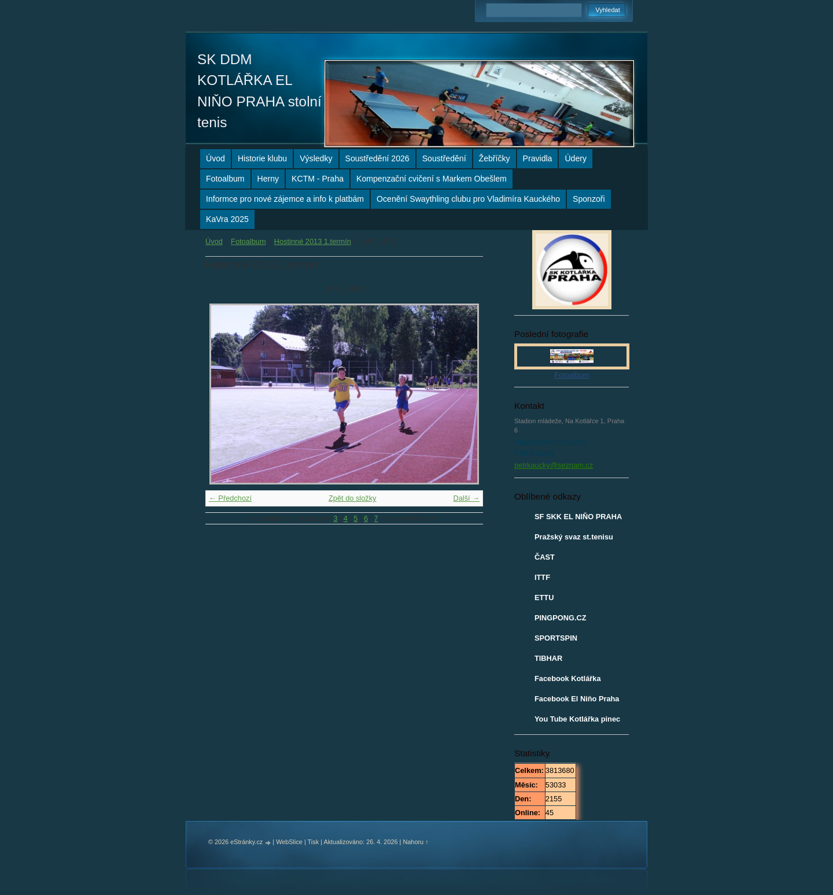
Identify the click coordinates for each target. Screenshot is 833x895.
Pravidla (537, 158)
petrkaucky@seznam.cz (553, 465)
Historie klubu (262, 158)
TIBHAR (548, 658)
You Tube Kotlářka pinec (577, 719)
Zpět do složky (353, 498)
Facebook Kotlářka (568, 678)
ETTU (544, 597)
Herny (268, 178)
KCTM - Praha (318, 178)
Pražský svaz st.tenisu (574, 536)
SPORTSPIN (556, 638)
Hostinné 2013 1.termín (312, 241)
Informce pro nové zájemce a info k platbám (285, 199)
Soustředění (444, 158)
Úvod (215, 158)
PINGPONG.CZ (561, 617)
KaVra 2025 (227, 219)
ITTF (542, 577)
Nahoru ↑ (415, 841)
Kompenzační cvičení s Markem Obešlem (431, 178)
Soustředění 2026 (377, 158)
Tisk (313, 841)
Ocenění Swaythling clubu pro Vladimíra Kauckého (468, 199)
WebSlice (289, 841)
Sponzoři (589, 199)
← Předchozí (230, 498)
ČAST (545, 557)
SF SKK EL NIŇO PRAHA (578, 516)
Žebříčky (494, 158)
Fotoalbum (225, 178)
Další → (466, 498)
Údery (576, 158)
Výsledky (316, 158)
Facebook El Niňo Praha (577, 698)
